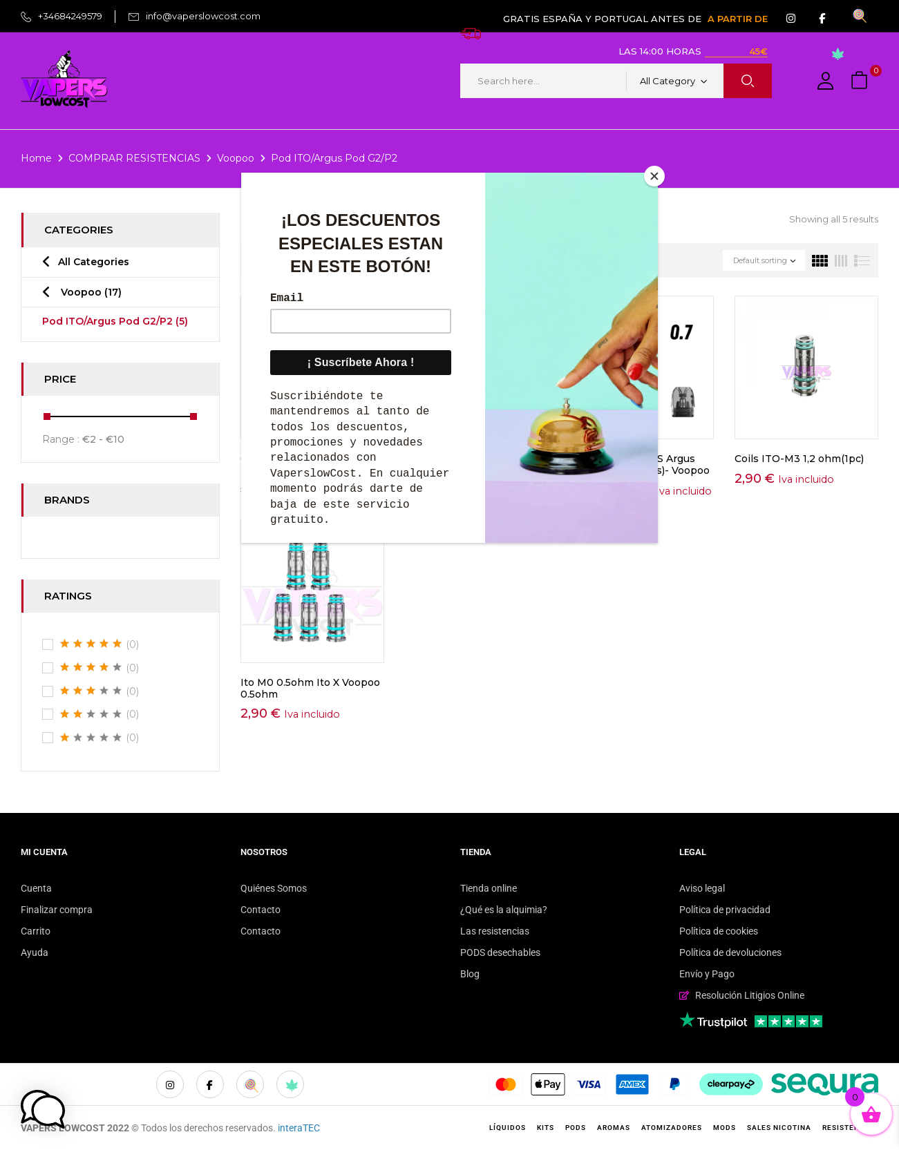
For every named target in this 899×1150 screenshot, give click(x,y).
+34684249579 (70, 15)
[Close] (654, 176)
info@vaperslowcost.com (203, 15)
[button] (861, 81)
